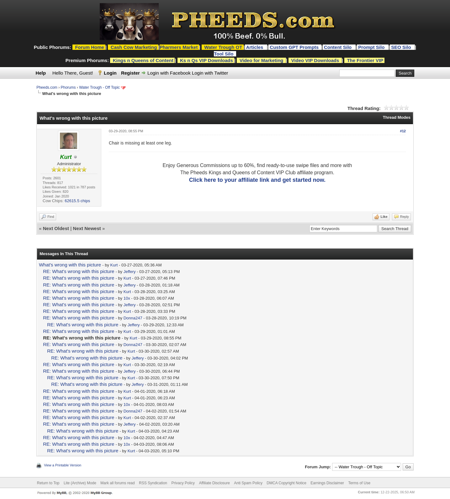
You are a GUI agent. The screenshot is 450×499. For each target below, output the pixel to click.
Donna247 (133, 318)
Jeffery (130, 271)
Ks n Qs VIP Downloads (206, 60)
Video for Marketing (261, 60)
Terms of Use (359, 483)
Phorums (68, 87)
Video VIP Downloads (315, 60)
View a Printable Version (62, 465)
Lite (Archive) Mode (80, 483)
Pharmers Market (179, 47)
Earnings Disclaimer (327, 483)
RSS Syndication (153, 483)
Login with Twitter (210, 73)
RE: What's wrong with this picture (78, 271)
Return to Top (48, 483)
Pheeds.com (46, 87)
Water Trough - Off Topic (99, 87)
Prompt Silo (372, 47)
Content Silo (338, 47)
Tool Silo (224, 53)
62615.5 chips (77, 200)
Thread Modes (396, 117)
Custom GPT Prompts (294, 47)
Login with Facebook (169, 73)
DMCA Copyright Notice (286, 483)
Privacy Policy (183, 483)
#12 (403, 131)
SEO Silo (401, 47)
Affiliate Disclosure (214, 483)
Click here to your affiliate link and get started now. (257, 180)
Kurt (114, 265)
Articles (255, 47)
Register (130, 73)
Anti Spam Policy (248, 483)
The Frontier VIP (365, 60)
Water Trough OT (223, 47)
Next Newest (87, 228)
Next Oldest (56, 228)
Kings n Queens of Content (143, 60)
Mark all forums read (117, 483)
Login (110, 73)
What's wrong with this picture (70, 264)
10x (127, 298)
